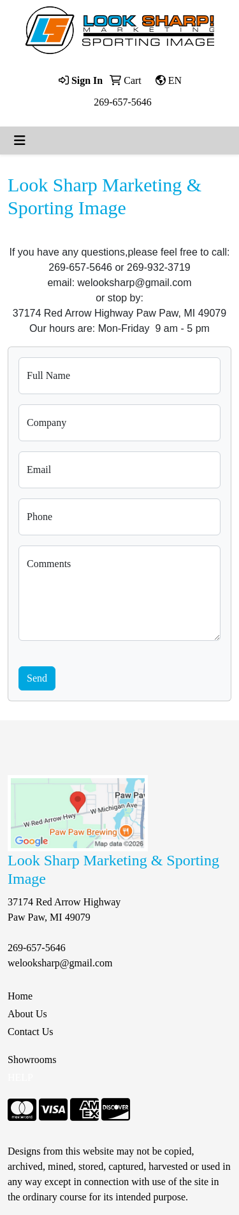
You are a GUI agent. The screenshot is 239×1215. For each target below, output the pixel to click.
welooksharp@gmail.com (60, 963)
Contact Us (31, 1031)
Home (20, 996)
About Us (27, 1013)
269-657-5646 (123, 102)
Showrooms (32, 1059)
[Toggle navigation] (19, 140)
